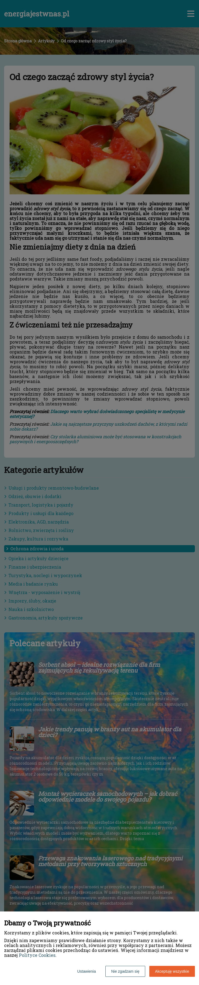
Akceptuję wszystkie (172, 971)
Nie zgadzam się (125, 971)
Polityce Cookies (37, 955)
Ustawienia (86, 971)
